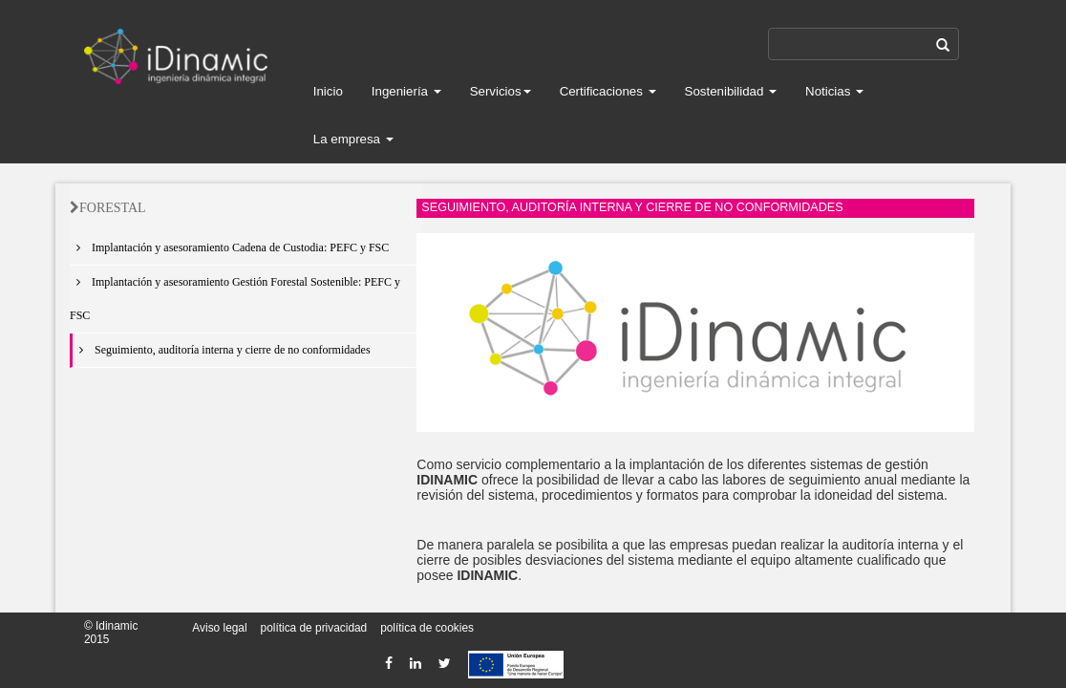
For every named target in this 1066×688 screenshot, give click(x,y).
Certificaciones (608, 91)
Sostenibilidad (731, 91)
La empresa (353, 139)
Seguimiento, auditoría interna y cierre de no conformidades (222, 349)
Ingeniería (406, 91)
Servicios (500, 91)
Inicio (328, 91)
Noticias (834, 91)
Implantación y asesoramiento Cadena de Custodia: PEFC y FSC (229, 247)
